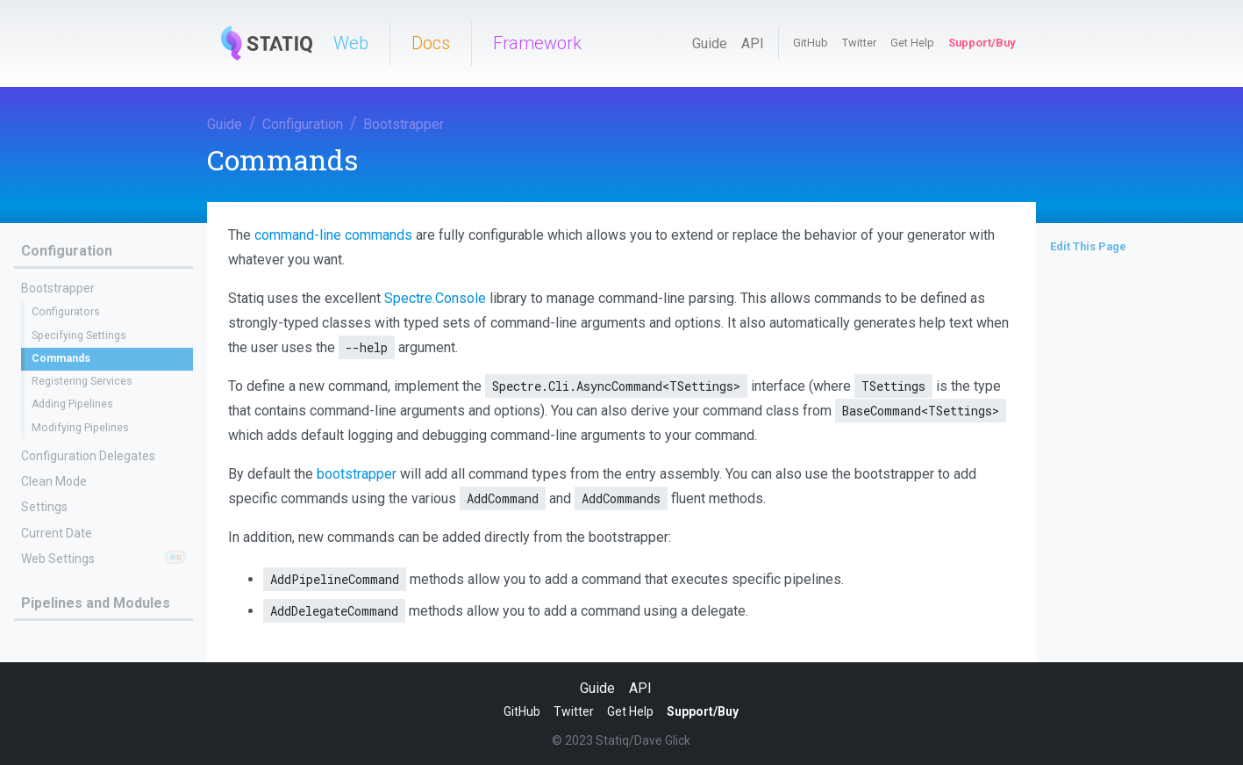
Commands (61, 358)
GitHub (810, 42)
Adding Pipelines (72, 404)
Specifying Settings (79, 335)
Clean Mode (54, 481)
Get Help (912, 42)
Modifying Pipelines (80, 428)
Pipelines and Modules (95, 603)
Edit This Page (1088, 246)
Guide (709, 43)
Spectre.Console (435, 298)
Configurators (66, 312)
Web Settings (58, 559)
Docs (430, 43)
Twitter (859, 42)
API (752, 43)
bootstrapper (356, 473)
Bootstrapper (403, 124)
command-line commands (333, 235)
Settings (44, 507)
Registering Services (82, 381)
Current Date (56, 533)
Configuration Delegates (88, 456)
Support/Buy (981, 42)
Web (350, 43)
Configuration (302, 124)
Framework (537, 43)
